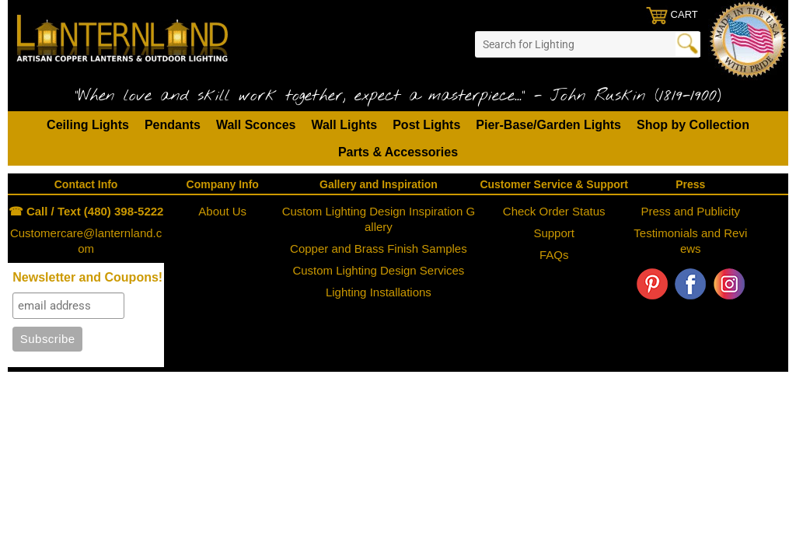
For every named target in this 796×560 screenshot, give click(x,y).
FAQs (554, 254)
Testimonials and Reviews (690, 240)
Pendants (173, 124)
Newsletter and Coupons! (87, 277)
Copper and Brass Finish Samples (378, 248)
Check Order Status (554, 211)
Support (553, 233)
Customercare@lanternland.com (86, 240)
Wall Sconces (256, 124)
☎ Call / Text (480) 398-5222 (86, 211)
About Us (222, 211)
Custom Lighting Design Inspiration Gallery (378, 219)
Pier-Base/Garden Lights (548, 124)
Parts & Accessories (398, 152)
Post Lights (426, 124)
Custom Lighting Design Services (378, 270)
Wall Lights (344, 124)
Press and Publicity (691, 211)
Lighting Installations (378, 292)
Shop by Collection (693, 124)
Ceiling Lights (88, 124)
